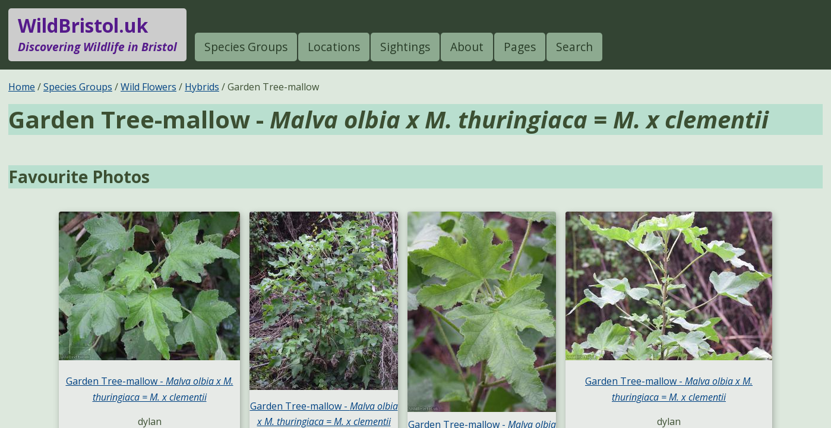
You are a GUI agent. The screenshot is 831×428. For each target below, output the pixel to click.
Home (21, 86)
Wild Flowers (148, 86)
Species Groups (245, 47)
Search (574, 47)
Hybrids (202, 86)
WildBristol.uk (97, 34)
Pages (520, 47)
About (467, 47)
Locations (334, 47)
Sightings (405, 47)
